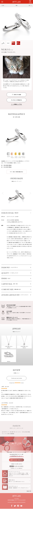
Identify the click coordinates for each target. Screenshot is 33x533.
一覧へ (16, 5)
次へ (29, 5)
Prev (2, 193)
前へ (3, 5)
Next (30, 193)
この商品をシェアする (17, 104)
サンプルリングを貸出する (16, 100)
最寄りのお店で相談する (16, 461)
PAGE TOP (29, 491)
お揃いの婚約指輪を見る (18, 171)
